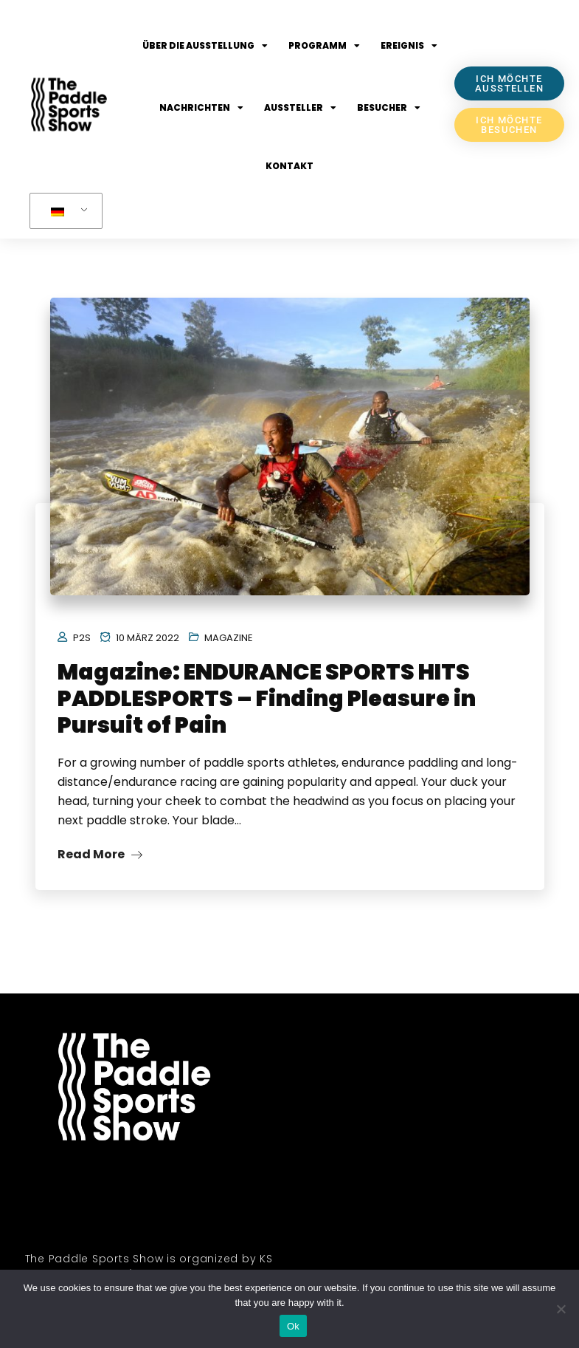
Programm (324, 46)
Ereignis (409, 46)
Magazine (228, 638)
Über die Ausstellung (205, 46)
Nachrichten (201, 108)
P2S (82, 638)
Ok (293, 1326)
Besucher (388, 108)
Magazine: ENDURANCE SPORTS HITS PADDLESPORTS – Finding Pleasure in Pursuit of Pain (267, 699)
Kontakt (289, 166)
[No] (560, 1308)
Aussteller (300, 108)
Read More (100, 854)
